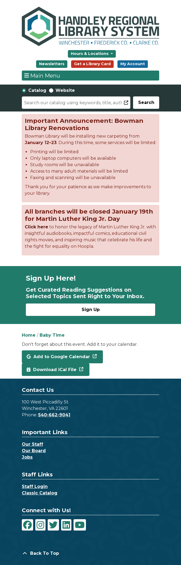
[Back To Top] (90, 553)
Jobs (27, 457)
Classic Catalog (39, 493)
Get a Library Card (92, 63)
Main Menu (42, 75)
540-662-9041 (54, 414)
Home (29, 335)
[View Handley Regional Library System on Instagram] (40, 525)
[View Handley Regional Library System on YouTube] (80, 525)
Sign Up (91, 309)
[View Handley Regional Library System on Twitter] (53, 525)
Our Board (34, 450)
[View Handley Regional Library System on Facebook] (27, 525)
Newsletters (51, 63)
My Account (132, 63)
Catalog (37, 90)
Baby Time (52, 335)
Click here (36, 226)
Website (65, 90)
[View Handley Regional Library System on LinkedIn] (66, 525)
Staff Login (35, 486)
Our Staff (32, 444)
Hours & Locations (90, 53)
